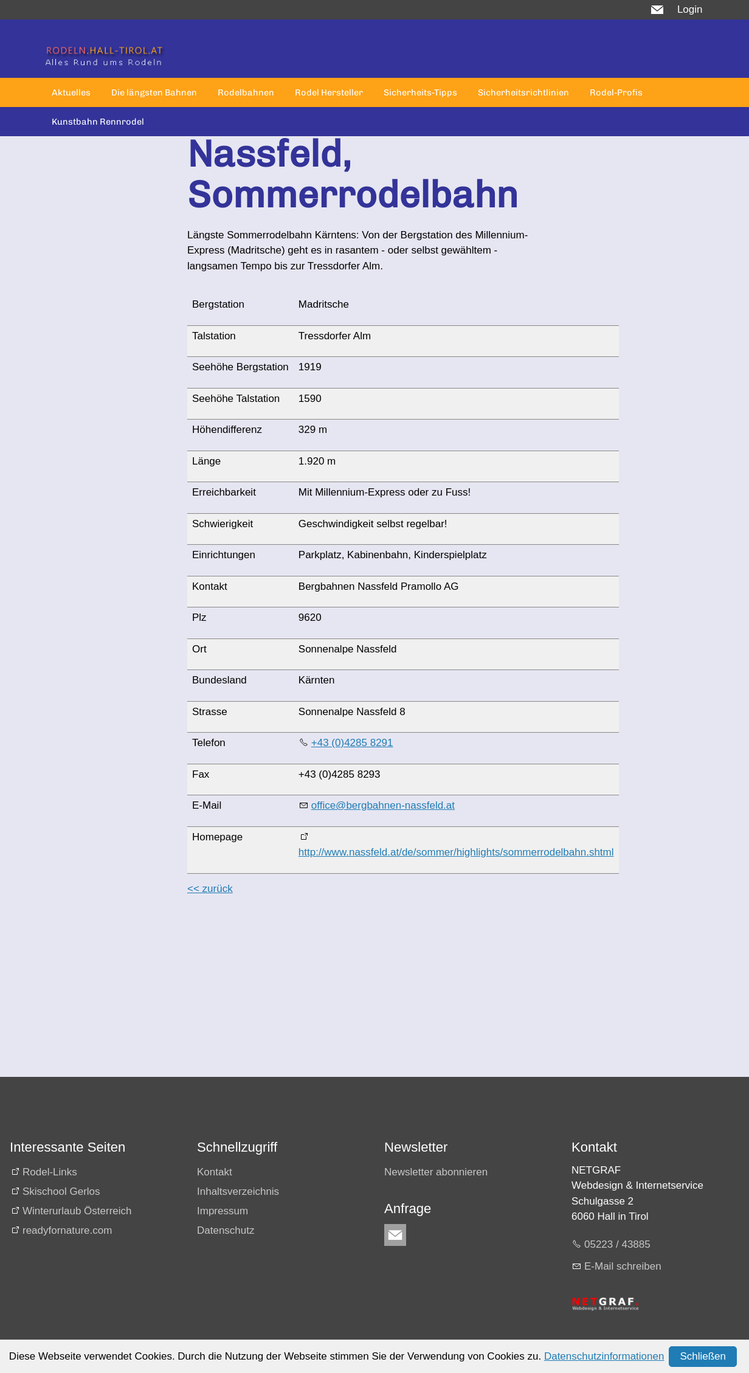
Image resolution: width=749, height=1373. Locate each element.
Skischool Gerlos (61, 1191)
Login (690, 9)
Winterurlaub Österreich (77, 1211)
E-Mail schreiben (622, 1266)
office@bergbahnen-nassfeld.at (383, 805)
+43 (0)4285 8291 (352, 743)
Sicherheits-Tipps (420, 92)
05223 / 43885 (617, 1244)
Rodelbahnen (246, 92)
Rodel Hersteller (329, 92)
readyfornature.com (67, 1230)
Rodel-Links (49, 1172)
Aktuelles (71, 92)
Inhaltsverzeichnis (238, 1191)
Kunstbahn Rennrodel (98, 121)
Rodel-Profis (616, 92)
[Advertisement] (362, 992)
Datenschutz (226, 1230)
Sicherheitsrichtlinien (523, 92)
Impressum (222, 1211)
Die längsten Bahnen (154, 92)
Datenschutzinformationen (604, 1356)
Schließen (703, 1356)
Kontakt (214, 1172)
